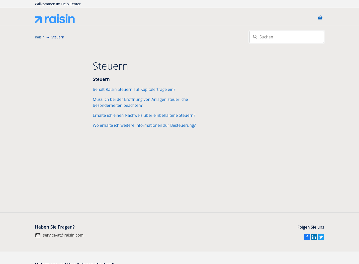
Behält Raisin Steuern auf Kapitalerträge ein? (134, 89)
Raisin (40, 37)
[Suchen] (286, 37)
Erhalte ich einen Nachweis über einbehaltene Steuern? (144, 115)
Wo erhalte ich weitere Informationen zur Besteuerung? (144, 125)
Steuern (101, 79)
